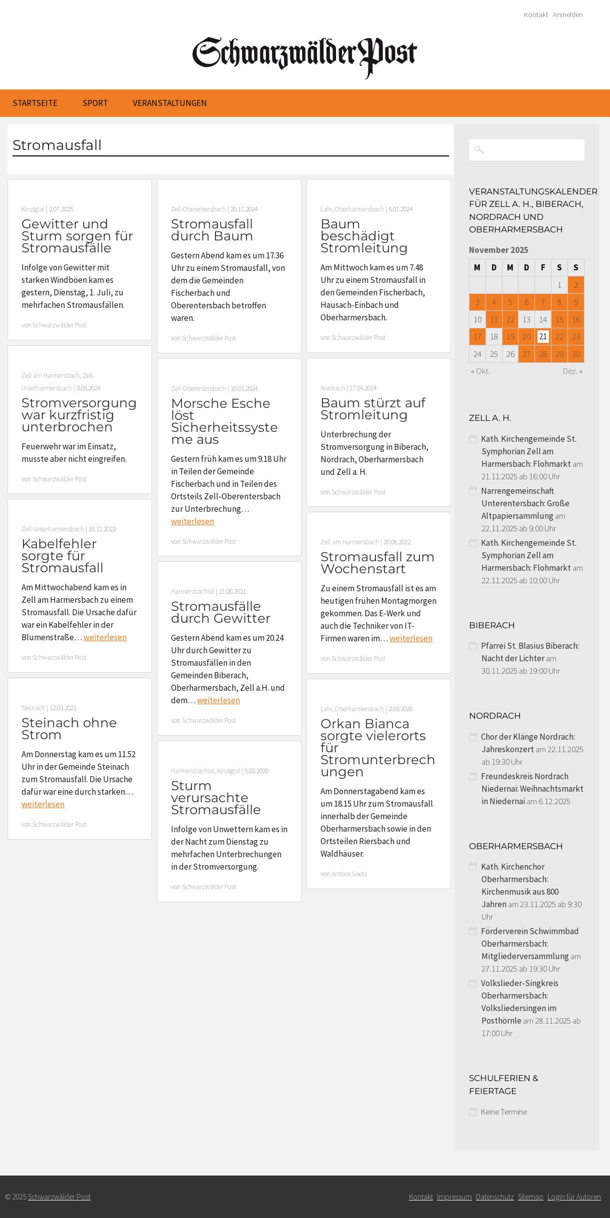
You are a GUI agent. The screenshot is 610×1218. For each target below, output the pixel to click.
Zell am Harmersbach (51, 375)
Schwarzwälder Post (59, 325)
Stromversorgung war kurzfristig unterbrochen (79, 415)
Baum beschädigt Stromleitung (364, 236)
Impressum (454, 1197)
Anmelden (568, 14)
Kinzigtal (33, 209)
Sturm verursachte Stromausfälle (216, 798)
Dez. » (572, 370)
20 (526, 336)
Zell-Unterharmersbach (53, 529)
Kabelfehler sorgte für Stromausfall (63, 556)
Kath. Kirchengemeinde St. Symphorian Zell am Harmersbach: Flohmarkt (528, 451)
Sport (95, 102)
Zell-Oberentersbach (198, 209)
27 (526, 353)
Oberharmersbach (359, 209)
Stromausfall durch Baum (212, 230)
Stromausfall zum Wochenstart (377, 563)
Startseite (35, 102)
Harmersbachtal (192, 591)
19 (510, 336)
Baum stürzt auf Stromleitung (373, 409)
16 (576, 319)
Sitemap (531, 1197)
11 (494, 319)
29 (560, 353)
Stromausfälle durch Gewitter (220, 612)
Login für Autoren (574, 1197)
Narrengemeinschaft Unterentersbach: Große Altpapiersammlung (525, 503)
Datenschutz (495, 1197)
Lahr (326, 209)
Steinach (33, 708)
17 (478, 336)
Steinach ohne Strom (69, 729)
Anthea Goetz (349, 874)
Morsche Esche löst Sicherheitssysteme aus (224, 421)
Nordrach (332, 388)
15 (560, 319)
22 (560, 336)
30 (576, 353)
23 (576, 336)
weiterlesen (192, 521)
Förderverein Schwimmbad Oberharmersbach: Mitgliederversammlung (530, 944)
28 (543, 353)
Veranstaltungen (170, 102)
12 (510, 319)
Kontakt (536, 14)
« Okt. (480, 370)
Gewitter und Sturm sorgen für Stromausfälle (77, 236)
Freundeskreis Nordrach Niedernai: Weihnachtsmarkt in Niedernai (532, 789)
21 (543, 336)
